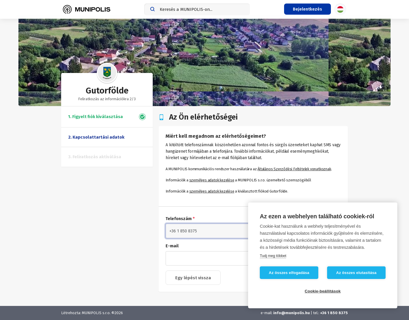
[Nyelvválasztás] (340, 9)
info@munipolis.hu (291, 313)
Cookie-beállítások (323, 291)
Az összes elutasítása (356, 272)
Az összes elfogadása (289, 272)
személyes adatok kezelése (211, 180)
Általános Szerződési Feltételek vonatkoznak (294, 169)
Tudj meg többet (273, 255)
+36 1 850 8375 (334, 313)
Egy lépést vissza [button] (193, 277)
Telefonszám (180, 218)
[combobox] (197, 9)
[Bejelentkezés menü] (307, 9)
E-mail (172, 245)
